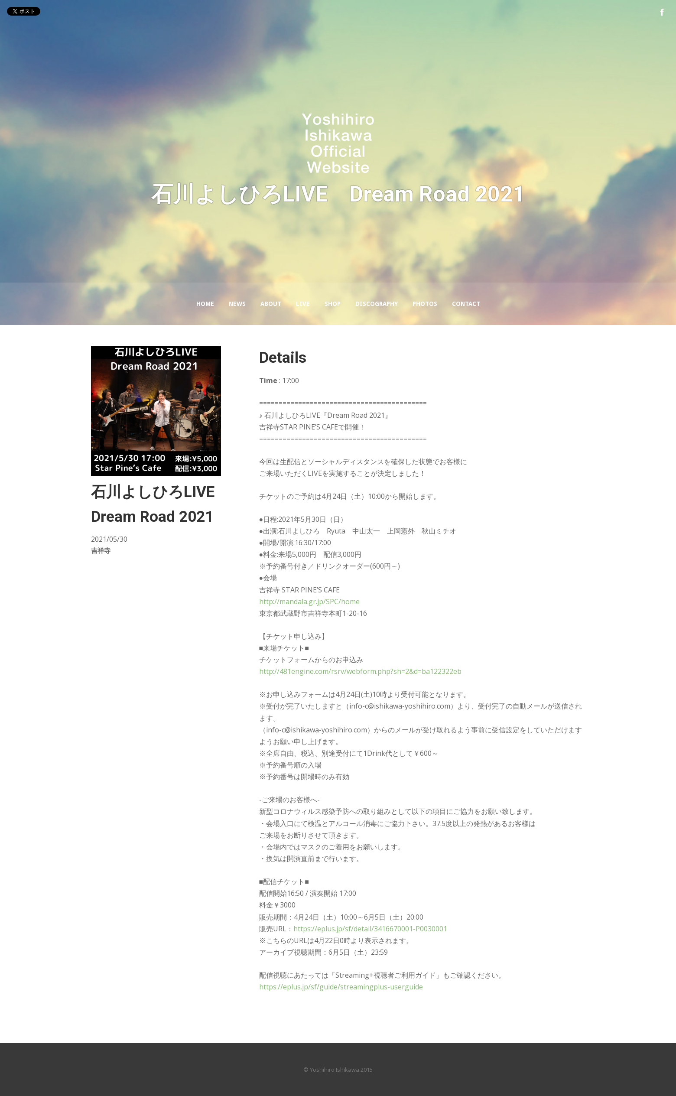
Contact (466, 303)
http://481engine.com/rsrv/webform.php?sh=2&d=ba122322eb (360, 671)
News (237, 303)
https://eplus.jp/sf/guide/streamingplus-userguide (341, 987)
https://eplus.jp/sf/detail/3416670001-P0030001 (370, 928)
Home (205, 303)
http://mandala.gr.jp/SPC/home (309, 601)
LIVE (303, 303)
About (270, 303)
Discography (376, 303)
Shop (333, 303)
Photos (425, 303)
